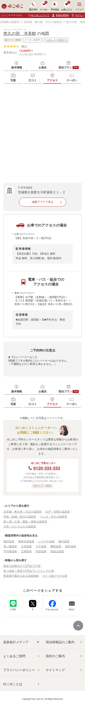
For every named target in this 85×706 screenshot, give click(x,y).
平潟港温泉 (10, 551)
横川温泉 (63, 541)
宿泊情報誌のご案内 (60, 642)
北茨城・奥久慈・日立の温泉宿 (43, 22)
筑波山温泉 (57, 551)
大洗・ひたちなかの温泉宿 (19, 526)
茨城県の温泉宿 (9, 22)
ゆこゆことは (12, 684)
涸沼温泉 (8, 541)
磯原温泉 (55, 546)
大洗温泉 (26, 546)
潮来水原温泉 (26, 541)
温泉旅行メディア (16, 642)
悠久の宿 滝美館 (19, 33)
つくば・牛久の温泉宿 (53, 516)
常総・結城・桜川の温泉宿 (19, 516)
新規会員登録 (60, 15)
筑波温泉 (41, 551)
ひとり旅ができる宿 (55, 575)
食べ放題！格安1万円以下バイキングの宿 (28, 570)
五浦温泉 (26, 551)
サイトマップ (55, 670)
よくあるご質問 (14, 656)
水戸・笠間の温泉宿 (57, 511)
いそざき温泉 (46, 541)
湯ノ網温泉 (10, 546)
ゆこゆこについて (40, 15)
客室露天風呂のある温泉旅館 (21, 575)
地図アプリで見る (42, 202)
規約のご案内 (55, 656)
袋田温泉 (70, 546)
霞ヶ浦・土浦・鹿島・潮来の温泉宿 (25, 521)
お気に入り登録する (55, 40)
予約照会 (55, 6)
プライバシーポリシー (19, 670)
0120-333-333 (46, 468)
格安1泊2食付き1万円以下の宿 (22, 566)
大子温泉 (41, 546)
